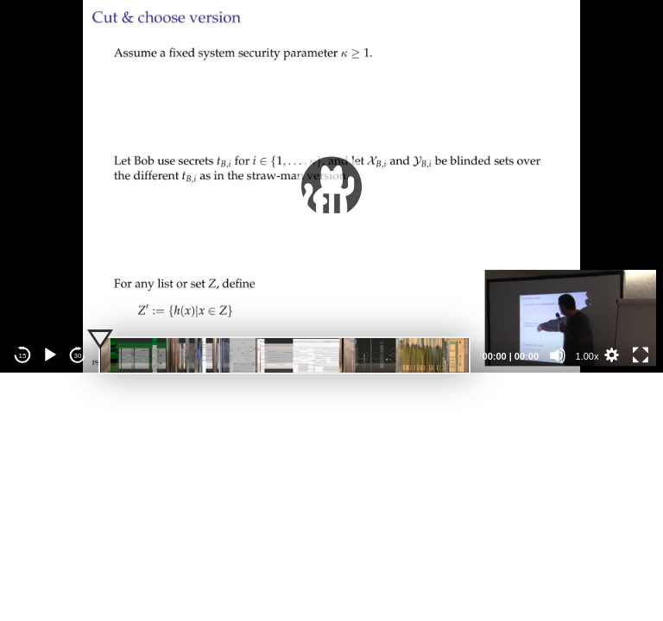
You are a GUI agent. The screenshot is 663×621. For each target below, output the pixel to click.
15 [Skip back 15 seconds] (23, 356)
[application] (331, 186)
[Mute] (557, 355)
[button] (331, 186)
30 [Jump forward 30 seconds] (78, 356)
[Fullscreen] (640, 355)
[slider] (284, 355)
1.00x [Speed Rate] (587, 356)
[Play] (50, 355)
